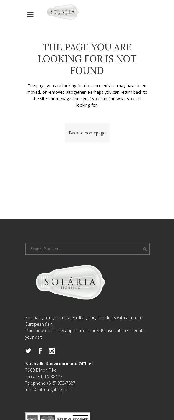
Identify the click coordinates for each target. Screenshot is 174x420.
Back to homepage (87, 133)
